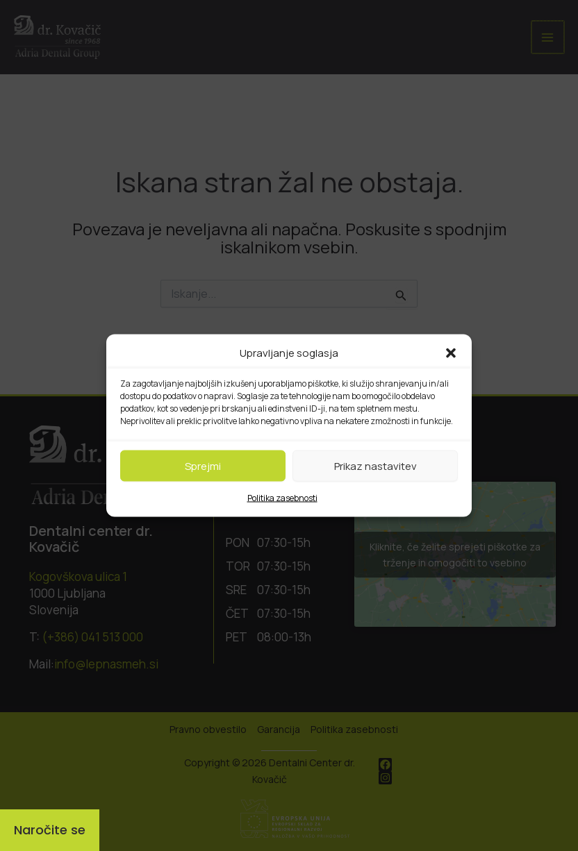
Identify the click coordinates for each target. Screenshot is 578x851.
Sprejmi (203, 465)
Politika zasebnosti (282, 498)
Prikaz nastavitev (375, 465)
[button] (451, 353)
